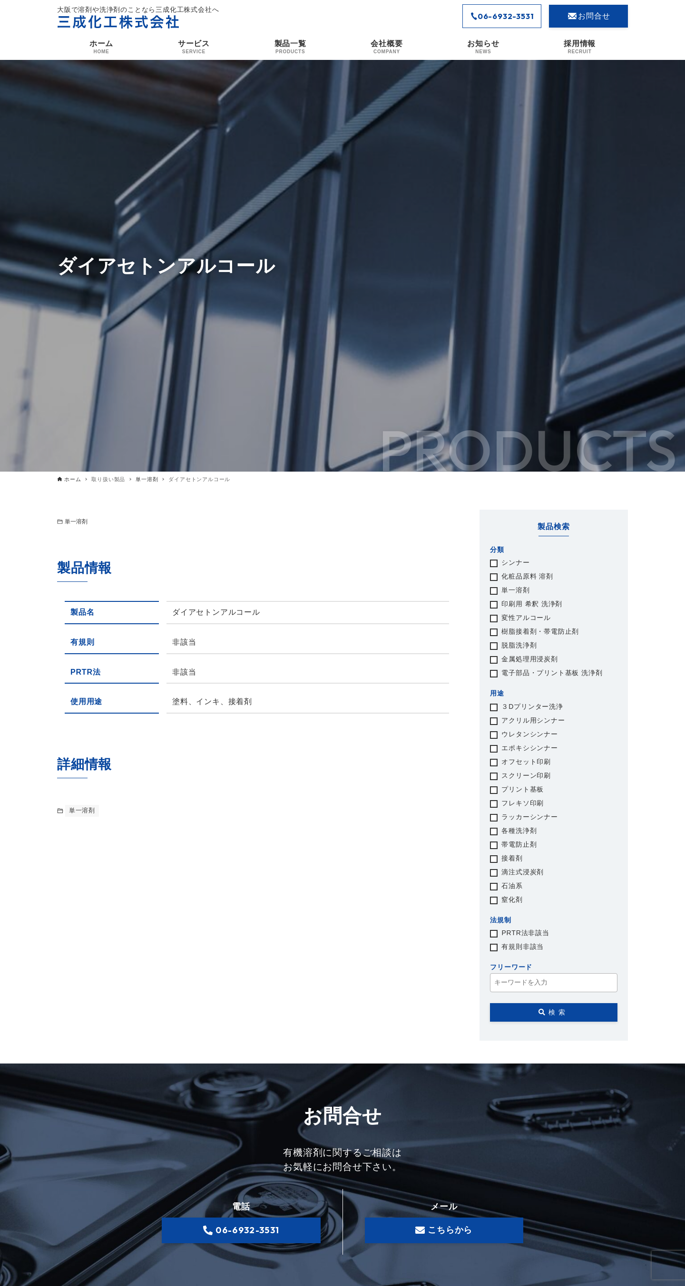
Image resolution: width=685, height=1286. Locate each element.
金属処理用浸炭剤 (529, 659)
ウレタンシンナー (529, 734)
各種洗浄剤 (519, 831)
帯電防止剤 (519, 845)
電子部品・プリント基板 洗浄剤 (551, 673)
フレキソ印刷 (522, 803)
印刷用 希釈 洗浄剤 (531, 604)
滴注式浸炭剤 (522, 872)
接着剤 (511, 858)
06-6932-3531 (502, 16)
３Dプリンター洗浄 (532, 707)
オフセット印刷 (526, 762)
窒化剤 (511, 900)
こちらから (443, 1230)
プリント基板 (522, 789)
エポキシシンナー (529, 748)
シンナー (515, 563)
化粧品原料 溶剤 (527, 576)
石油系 (511, 886)
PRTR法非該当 (525, 933)
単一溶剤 (76, 521)
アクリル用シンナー (533, 720)
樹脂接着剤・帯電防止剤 (540, 632)
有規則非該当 (522, 947)
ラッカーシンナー (529, 817)
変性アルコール (526, 618)
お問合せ (588, 16)
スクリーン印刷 (526, 776)
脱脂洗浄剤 (519, 645)
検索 (553, 1012)
